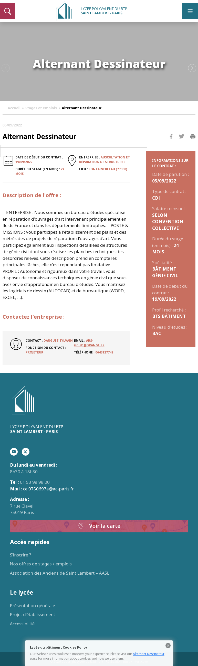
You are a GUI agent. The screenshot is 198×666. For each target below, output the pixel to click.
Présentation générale (32, 605)
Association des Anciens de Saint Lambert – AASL (59, 573)
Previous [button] (6, 68)
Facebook (171, 146)
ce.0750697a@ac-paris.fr (48, 489)
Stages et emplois (41, 107)
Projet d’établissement (32, 614)
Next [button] (192, 68)
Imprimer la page (192, 136)
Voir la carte (99, 526)
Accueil (14, 107)
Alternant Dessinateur (148, 654)
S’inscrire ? (20, 555)
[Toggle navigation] (190, 11)
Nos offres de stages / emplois (41, 564)
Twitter (181, 144)
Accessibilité (22, 624)
